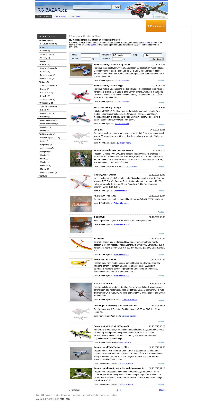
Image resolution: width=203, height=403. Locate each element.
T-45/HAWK (99, 217)
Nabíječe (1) (45, 151)
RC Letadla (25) (46, 40)
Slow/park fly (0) (47, 54)
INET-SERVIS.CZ (51, 399)
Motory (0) (44, 169)
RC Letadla (87, 36)
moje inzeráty (60, 16)
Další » (162, 390)
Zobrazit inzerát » (122, 80)
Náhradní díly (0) (47, 113)
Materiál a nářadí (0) (48, 172)
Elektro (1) (44, 89)
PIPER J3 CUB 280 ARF (105, 259)
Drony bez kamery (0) (49, 124)
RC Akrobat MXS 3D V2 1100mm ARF (112, 326)
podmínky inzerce (62, 395)
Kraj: (135, 55)
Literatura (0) (45, 165)
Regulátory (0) (46, 145)
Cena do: (106, 58)
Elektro (98, 36)
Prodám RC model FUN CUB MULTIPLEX (113, 150)
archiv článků (92, 395)
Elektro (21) (45, 47)
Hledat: (74, 55)
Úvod (39, 16)
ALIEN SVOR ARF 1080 (105, 196)
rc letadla (92, 45)
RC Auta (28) (44, 65)
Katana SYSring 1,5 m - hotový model (112, 64)
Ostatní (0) (44, 131)
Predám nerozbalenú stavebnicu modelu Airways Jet (119, 368)
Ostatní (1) (43, 158)
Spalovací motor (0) (48, 85)
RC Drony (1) (44, 117)
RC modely (147, 43)
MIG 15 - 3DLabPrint (103, 283)
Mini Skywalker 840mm (105, 175)
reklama (48, 395)
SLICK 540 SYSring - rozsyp (107, 107)
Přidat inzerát (156, 26)
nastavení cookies (109, 395)
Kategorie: (106, 55)
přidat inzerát (75, 16)
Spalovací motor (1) (48, 68)
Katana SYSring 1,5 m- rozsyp (108, 85)
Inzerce (47, 16)
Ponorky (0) (45, 96)
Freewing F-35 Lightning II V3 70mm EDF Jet (115, 306)
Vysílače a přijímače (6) (50, 138)
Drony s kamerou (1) (48, 120)
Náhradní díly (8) (47, 78)
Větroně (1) (45, 51)
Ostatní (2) (44, 61)
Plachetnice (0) (46, 92)
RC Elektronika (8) (47, 134)
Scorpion (98, 130)
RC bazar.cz (74, 36)
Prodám (161, 80)
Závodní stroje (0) (47, 75)
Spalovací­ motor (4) (48, 44)
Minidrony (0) (45, 127)
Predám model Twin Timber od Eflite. (111, 347)
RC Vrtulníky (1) (46, 103)
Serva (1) (44, 141)
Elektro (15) (45, 72)
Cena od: (75, 58)
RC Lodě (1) (44, 82)
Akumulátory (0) (47, 148)
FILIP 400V (99, 238)
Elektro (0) (44, 110)
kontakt (39, 395)
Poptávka (43, 176)
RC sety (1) (45, 58)
